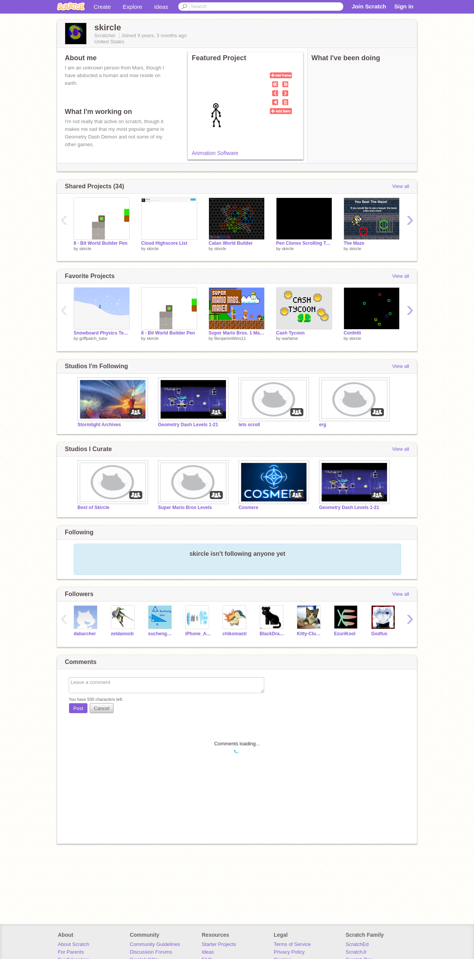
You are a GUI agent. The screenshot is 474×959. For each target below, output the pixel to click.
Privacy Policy (289, 952)
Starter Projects (219, 944)
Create (102, 6)
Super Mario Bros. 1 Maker (237, 333)
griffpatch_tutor (93, 338)
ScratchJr (356, 952)
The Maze (354, 243)
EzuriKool (345, 633)
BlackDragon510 (272, 633)
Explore (132, 6)
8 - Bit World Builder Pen (100, 243)
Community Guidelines (155, 944)
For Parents (71, 952)
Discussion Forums (151, 952)
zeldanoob (122, 633)
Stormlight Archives (99, 424)
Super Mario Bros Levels (185, 507)
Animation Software (215, 153)
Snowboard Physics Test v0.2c (102, 333)
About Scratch (73, 944)
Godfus (379, 633)
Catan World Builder (231, 243)
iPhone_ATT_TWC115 (198, 633)
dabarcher (85, 633)
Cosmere (248, 507)
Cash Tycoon (290, 333)
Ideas (161, 6)
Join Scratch (369, 6)
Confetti (352, 333)
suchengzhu (161, 633)
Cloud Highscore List (164, 243)
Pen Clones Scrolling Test (304, 243)
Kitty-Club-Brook (310, 633)
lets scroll (249, 424)
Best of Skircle (93, 507)
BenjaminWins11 (230, 338)
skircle (85, 248)
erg (322, 424)
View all (400, 186)
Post (78, 708)
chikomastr (234, 633)
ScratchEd (357, 944)
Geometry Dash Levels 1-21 (188, 424)
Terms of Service (292, 944)
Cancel (101, 708)
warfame (290, 338)
